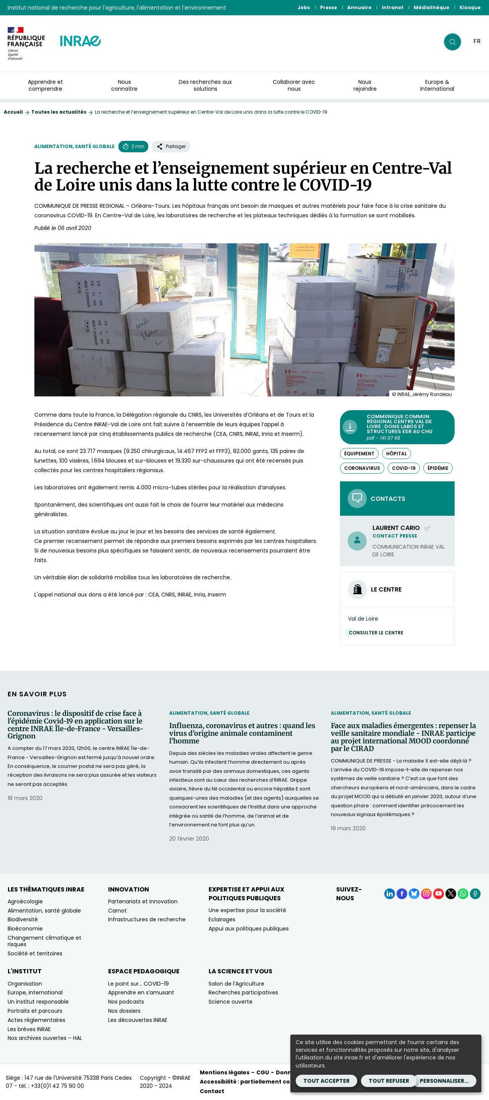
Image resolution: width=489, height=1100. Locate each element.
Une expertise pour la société (247, 910)
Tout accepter (326, 1081)
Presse (328, 7)
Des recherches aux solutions (205, 85)
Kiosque (470, 7)
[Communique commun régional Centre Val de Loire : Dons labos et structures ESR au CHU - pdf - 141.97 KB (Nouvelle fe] (397, 427)
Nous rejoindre (365, 85)
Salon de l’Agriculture (236, 984)
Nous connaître (124, 85)
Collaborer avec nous (294, 85)
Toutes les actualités (58, 112)
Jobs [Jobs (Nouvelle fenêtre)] (304, 7)
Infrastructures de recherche (147, 919)
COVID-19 (404, 468)
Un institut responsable (38, 1001)
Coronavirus (362, 468)
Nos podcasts (126, 1001)
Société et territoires (35, 953)
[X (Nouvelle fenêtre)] (450, 893)
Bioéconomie (25, 928)
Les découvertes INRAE (137, 1020)
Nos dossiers (124, 1011)
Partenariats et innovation (143, 901)
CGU (262, 1072)
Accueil (13, 112)
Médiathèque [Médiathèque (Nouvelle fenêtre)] (431, 7)
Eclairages (222, 919)
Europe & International (437, 85)
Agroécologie (25, 901)
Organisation (25, 984)
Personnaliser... (444, 1081)
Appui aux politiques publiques (249, 928)
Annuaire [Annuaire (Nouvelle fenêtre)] (359, 7)
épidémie (438, 468)
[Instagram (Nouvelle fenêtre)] (426, 893)
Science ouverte (231, 1001)
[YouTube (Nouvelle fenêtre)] (438, 893)
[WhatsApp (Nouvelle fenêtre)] (463, 893)
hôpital (396, 453)
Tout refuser (389, 1081)
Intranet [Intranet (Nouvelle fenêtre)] (392, 7)
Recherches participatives (243, 992)
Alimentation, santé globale (74, 146)
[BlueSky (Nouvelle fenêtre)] (414, 893)
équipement (359, 453)
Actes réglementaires (36, 1020)
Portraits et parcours (35, 1011)
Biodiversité (23, 919)
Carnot (117, 910)
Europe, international (35, 992)
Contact (212, 1091)
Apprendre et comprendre (45, 85)
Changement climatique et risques (44, 941)
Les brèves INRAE (29, 1029)
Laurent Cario (401, 527)
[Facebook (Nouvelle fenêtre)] (402, 893)
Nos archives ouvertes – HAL (45, 1038)
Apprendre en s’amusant (141, 992)
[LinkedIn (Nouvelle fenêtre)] (389, 893)
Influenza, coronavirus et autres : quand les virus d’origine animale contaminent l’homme (242, 733)
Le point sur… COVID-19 (138, 984)
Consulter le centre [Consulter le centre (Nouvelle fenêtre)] (378, 632)
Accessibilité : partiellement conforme (256, 1081)
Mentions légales (224, 1072)
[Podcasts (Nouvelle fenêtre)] (475, 893)
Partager (171, 146)
